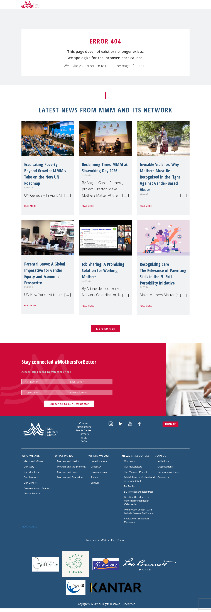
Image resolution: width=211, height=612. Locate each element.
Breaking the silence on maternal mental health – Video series (138, 504)
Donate (170, 424)
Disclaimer (128, 607)
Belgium (95, 482)
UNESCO (96, 466)
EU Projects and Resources (139, 495)
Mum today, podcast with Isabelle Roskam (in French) (139, 515)
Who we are (30, 455)
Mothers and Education (70, 477)
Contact (83, 423)
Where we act (99, 455)
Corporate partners (168, 471)
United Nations (99, 461)
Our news (130, 461)
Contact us (164, 477)
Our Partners (31, 477)
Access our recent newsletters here (46, 372)
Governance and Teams (37, 488)
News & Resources (135, 455)
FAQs (84, 441)
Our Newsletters (134, 466)
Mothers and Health (69, 461)
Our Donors (30, 482)
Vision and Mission (34, 461)
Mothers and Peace (68, 471)
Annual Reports (32, 493)
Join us (160, 455)
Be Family (130, 489)
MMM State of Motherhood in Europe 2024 (137, 481)
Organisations (165, 466)
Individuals (164, 461)
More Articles (105, 328)
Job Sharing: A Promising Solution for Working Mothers (103, 270)
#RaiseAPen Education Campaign (137, 524)
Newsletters (84, 426)
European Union (100, 471)
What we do (64, 455)
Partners (84, 434)
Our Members (31, 471)
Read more (30, 206)
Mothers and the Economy (72, 466)
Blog (84, 437)
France (95, 477)
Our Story (29, 466)
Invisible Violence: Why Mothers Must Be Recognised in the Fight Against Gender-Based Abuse (160, 176)
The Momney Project (136, 471)
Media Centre (84, 430)
